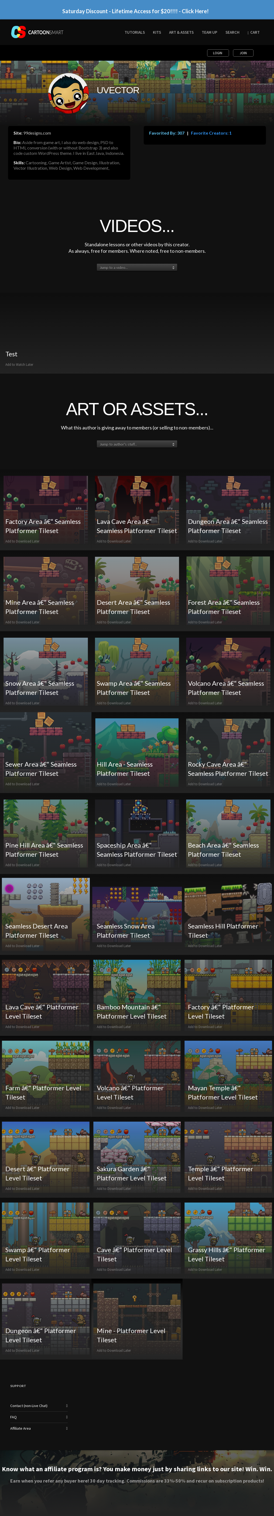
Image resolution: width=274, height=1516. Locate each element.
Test (11, 354)
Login (218, 53)
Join (243, 53)
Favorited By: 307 (166, 132)
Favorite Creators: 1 (211, 132)
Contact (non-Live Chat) (28, 1405)
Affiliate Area (20, 1428)
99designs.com (37, 132)
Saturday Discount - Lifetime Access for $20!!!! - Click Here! (135, 11)
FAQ (13, 1417)
